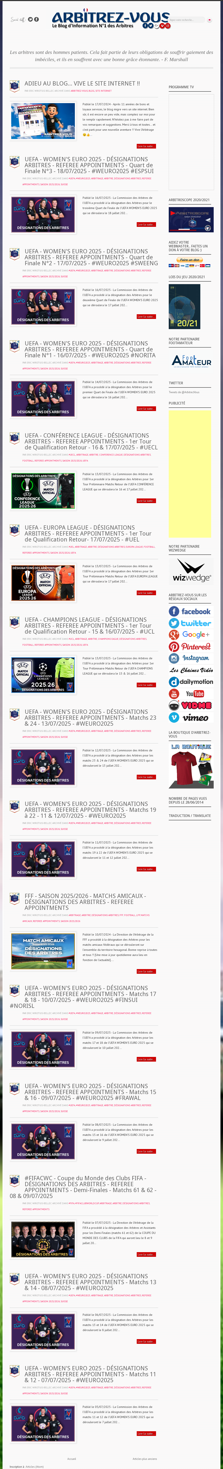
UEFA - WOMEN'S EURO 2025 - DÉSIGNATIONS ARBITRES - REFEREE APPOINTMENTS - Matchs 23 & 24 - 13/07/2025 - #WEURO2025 (90, 717)
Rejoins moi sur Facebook (36, 19)
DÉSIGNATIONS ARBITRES (127, 178)
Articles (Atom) (35, 1467)
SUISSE (64, 184)
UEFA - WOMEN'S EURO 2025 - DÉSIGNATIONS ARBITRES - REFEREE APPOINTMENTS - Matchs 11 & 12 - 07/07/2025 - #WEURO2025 (90, 1374)
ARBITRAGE (97, 178)
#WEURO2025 (83, 178)
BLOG (92, 90)
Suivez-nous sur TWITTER (30, 19)
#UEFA (72, 178)
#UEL (71, 546)
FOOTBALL (28, 460)
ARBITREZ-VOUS (79, 90)
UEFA (85, 460)
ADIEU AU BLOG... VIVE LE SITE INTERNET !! (82, 83)
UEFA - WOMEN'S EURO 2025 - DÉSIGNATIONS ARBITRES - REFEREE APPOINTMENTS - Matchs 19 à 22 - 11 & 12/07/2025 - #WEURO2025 (90, 809)
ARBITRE (108, 178)
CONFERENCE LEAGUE (111, 454)
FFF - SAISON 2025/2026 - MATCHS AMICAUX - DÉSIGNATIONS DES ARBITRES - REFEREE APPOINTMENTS (85, 901)
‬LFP (138, 915)
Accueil (71, 1459)
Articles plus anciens (145, 1459)
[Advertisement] (190, 474)
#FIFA (71, 1203)
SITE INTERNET (103, 90)
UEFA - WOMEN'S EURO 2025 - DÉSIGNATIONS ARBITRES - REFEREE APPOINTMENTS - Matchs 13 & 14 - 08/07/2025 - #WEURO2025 (90, 1282)
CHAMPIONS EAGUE (108, 638)
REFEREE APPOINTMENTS (48, 460)
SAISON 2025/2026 (50, 184)
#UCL (71, 638)
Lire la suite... (146, 146)
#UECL (72, 454)
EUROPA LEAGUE (134, 546)
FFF (121, 915)
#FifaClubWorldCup (87, 1203)
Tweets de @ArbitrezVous (184, 392)
